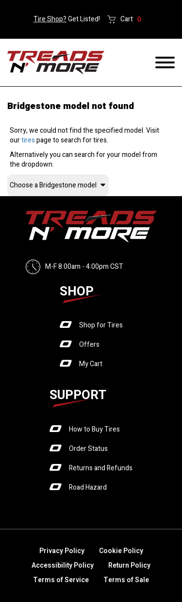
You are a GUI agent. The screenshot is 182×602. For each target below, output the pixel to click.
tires (28, 140)
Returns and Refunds (100, 468)
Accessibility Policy (63, 565)
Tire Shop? (49, 19)
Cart (130, 19)
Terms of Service (61, 580)
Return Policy (129, 565)
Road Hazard (88, 487)
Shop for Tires (101, 325)
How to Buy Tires (94, 429)
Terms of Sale (126, 580)
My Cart (90, 364)
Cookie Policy (121, 551)
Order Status (88, 449)
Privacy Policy (61, 551)
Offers (89, 345)
